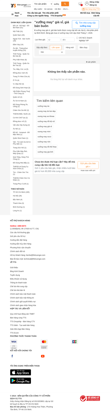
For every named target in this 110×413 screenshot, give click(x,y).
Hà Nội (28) (17, 196)
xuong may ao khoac (46, 116)
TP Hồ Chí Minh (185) (21, 192)
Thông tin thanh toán (18, 283)
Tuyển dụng (15, 275)
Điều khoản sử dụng (18, 279)
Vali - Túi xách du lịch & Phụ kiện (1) (22, 143)
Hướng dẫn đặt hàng (18, 240)
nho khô (66, 9)
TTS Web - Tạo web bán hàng (22, 325)
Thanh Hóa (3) (18, 203)
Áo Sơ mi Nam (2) (20, 101)
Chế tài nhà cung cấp (18, 286)
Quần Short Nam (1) (20, 138)
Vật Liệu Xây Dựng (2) (21, 125)
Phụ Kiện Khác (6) (20, 60)
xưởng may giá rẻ (45, 126)
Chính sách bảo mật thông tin (22, 298)
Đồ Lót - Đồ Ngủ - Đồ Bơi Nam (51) (21, 27)
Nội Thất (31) (18, 31)
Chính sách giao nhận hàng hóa (23, 305)
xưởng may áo (43, 106)
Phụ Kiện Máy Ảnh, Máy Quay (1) (20, 152)
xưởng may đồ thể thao (47, 147)
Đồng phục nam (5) (20, 73)
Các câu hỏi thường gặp (20, 232)
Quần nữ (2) (17, 97)
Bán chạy (83, 47)
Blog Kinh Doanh (17, 271)
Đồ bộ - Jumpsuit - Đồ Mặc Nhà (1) (21, 133)
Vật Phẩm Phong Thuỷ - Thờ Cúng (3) (21, 92)
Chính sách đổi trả (17, 251)
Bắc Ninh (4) (17, 200)
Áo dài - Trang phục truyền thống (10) (20, 49)
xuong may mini (44, 131)
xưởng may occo (44, 137)
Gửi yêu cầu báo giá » (88, 165)
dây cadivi (38, 9)
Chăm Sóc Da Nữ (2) (21, 110)
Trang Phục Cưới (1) (21, 184)
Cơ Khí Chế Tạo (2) (20, 118)
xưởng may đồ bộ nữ (46, 121)
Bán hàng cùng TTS (90, 9)
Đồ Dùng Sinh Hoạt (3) (21, 88)
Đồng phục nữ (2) (20, 121)
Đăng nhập (94, 2)
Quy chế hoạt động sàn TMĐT (22, 314)
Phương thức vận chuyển (20, 248)
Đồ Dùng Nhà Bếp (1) (21, 163)
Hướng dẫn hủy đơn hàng (20, 244)
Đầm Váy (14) (18, 44)
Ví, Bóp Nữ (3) (18, 84)
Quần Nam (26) (19, 35)
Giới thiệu (14, 267)
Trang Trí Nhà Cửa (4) (21, 76)
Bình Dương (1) (19, 207)
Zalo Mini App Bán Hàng (20, 329)
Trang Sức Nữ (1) (19, 148)
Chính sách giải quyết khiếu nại (23, 301)
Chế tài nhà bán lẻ (17, 290)
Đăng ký (93, 5)
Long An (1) (17, 211)
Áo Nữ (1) (16, 129)
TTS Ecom (14, 333)
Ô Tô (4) (16, 80)
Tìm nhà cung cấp (85, 24)
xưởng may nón (44, 142)
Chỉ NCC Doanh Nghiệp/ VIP (85, 39)
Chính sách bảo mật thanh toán (23, 294)
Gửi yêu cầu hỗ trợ (17, 236)
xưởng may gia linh (45, 152)
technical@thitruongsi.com (34, 259)
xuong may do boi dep (47, 111)
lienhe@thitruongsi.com (35, 255)
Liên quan (56, 47)
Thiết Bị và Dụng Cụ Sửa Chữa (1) (20, 168)
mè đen (58, 9)
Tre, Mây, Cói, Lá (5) (20, 69)
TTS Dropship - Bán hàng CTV (22, 321)
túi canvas (48, 9)
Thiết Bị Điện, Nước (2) (21, 114)
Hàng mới (70, 47)
